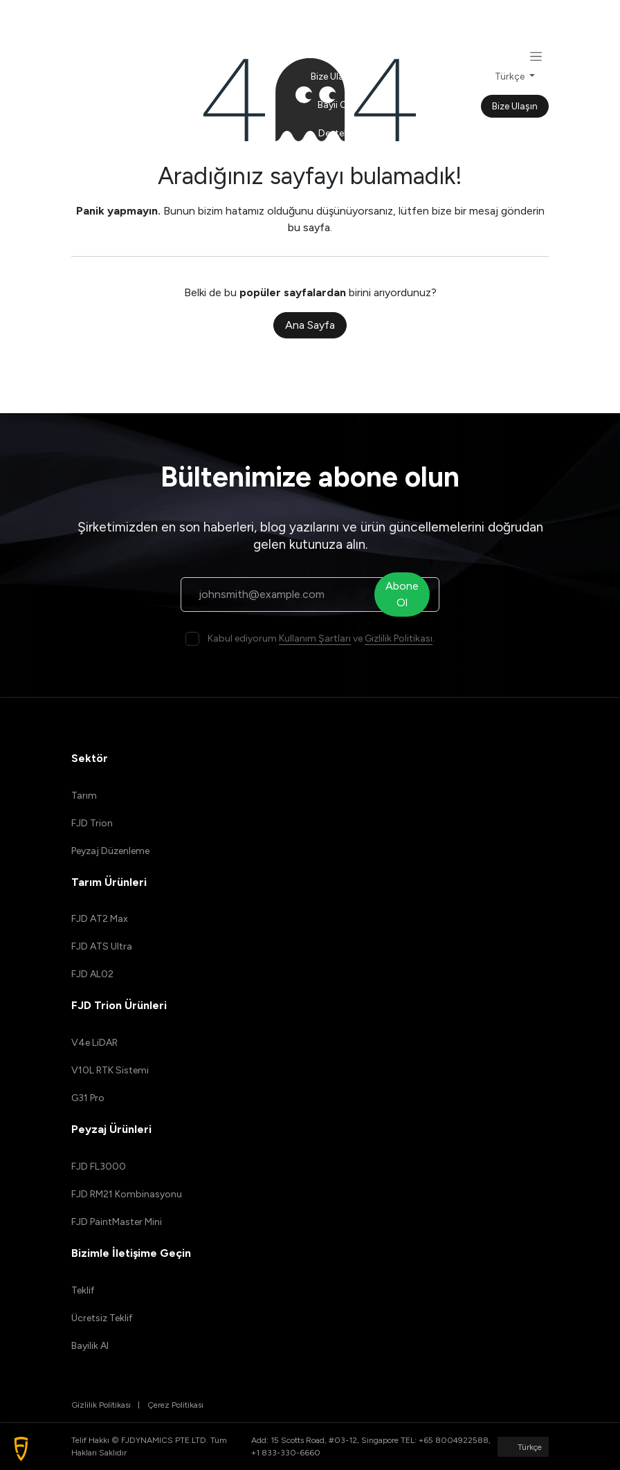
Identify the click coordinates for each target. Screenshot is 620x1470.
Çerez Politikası (175, 1405)
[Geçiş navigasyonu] (536, 56)
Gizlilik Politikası (398, 638)
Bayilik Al (90, 1346)
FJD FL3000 (98, 1166)
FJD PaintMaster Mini (116, 1222)
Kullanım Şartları (315, 638)
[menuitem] (334, 20)
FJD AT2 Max (99, 919)
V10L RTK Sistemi (110, 1070)
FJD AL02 (92, 974)
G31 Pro (87, 1098)
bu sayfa (309, 227)
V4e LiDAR (94, 1043)
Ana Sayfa (310, 325)
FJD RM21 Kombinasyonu (126, 1194)
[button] (21, 1449)
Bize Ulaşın (515, 106)
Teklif (82, 1290)
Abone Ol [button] (405, 594)
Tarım (84, 795)
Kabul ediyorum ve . (321, 638)
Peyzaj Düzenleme (110, 851)
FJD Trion (92, 823)
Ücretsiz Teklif (101, 1318)
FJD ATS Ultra (101, 946)
